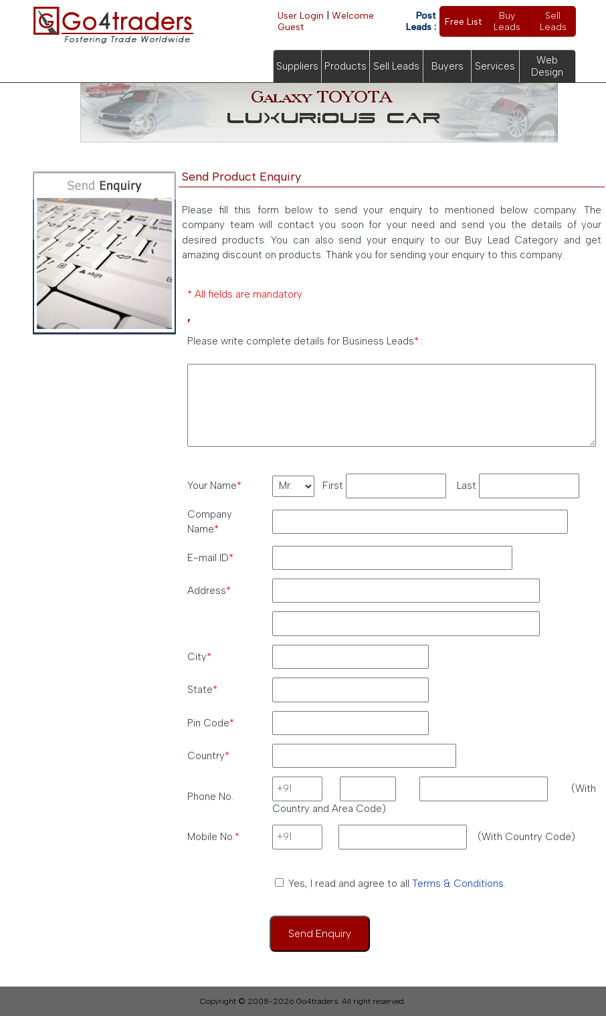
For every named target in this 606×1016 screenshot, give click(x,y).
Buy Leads (507, 21)
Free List (463, 21)
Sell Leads (553, 21)
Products (345, 66)
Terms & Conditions (458, 884)
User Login (301, 15)
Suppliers (297, 66)
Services (495, 66)
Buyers (447, 66)
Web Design (547, 66)
